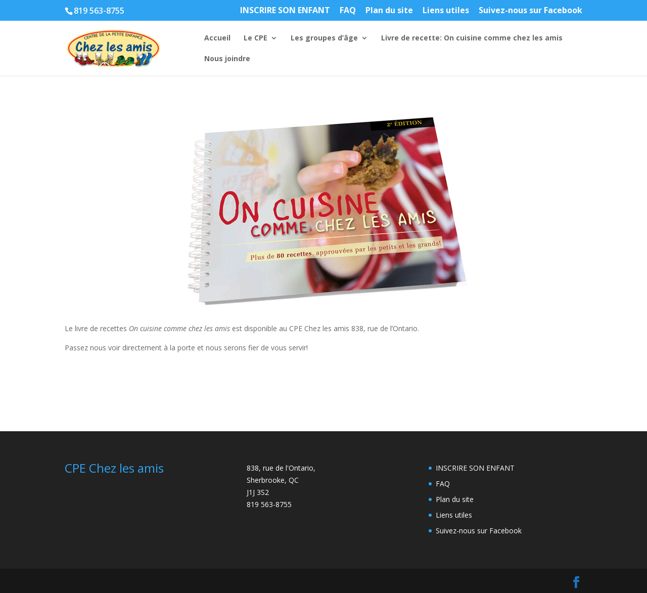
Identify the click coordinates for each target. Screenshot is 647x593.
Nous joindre (227, 59)
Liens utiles (446, 11)
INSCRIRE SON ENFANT (285, 11)
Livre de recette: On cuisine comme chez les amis (472, 38)
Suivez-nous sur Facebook (530, 11)
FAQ (348, 11)
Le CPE (255, 38)
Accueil (217, 38)
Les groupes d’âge (324, 38)
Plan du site (389, 11)
